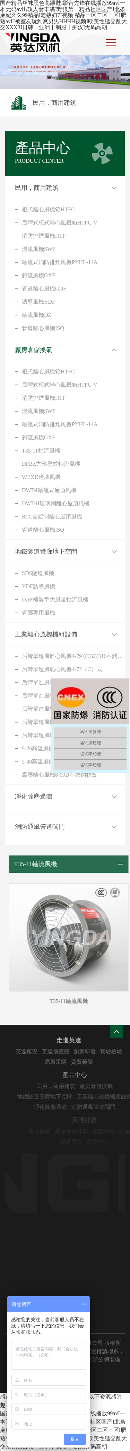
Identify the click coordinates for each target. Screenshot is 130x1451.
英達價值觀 (63, 1051)
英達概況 (34, 1051)
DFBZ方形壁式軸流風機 (51, 464)
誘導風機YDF (38, 302)
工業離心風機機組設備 (46, 634)
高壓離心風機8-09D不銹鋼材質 (59, 775)
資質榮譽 (90, 1062)
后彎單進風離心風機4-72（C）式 (62, 669)
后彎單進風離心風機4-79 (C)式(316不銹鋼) (73, 656)
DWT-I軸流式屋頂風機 (49, 490)
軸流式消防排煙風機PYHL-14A (60, 262)
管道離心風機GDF (44, 289)
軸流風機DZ (36, 315)
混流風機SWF (38, 249)
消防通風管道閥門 (40, 826)
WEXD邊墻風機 (41, 477)
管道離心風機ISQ (43, 328)
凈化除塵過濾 (33, 796)
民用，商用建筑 (37, 187)
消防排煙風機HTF (44, 236)
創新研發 (92, 1051)
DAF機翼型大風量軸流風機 (55, 599)
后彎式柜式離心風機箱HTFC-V (59, 223)
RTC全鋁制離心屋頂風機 (52, 517)
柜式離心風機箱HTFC (48, 209)
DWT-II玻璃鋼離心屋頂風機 (55, 503)
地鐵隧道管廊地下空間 (46, 551)
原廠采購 (63, 1062)
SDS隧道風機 (38, 573)
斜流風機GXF (38, 275)
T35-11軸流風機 (41, 451)
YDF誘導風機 (38, 586)
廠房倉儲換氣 (33, 349)
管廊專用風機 (38, 613)
